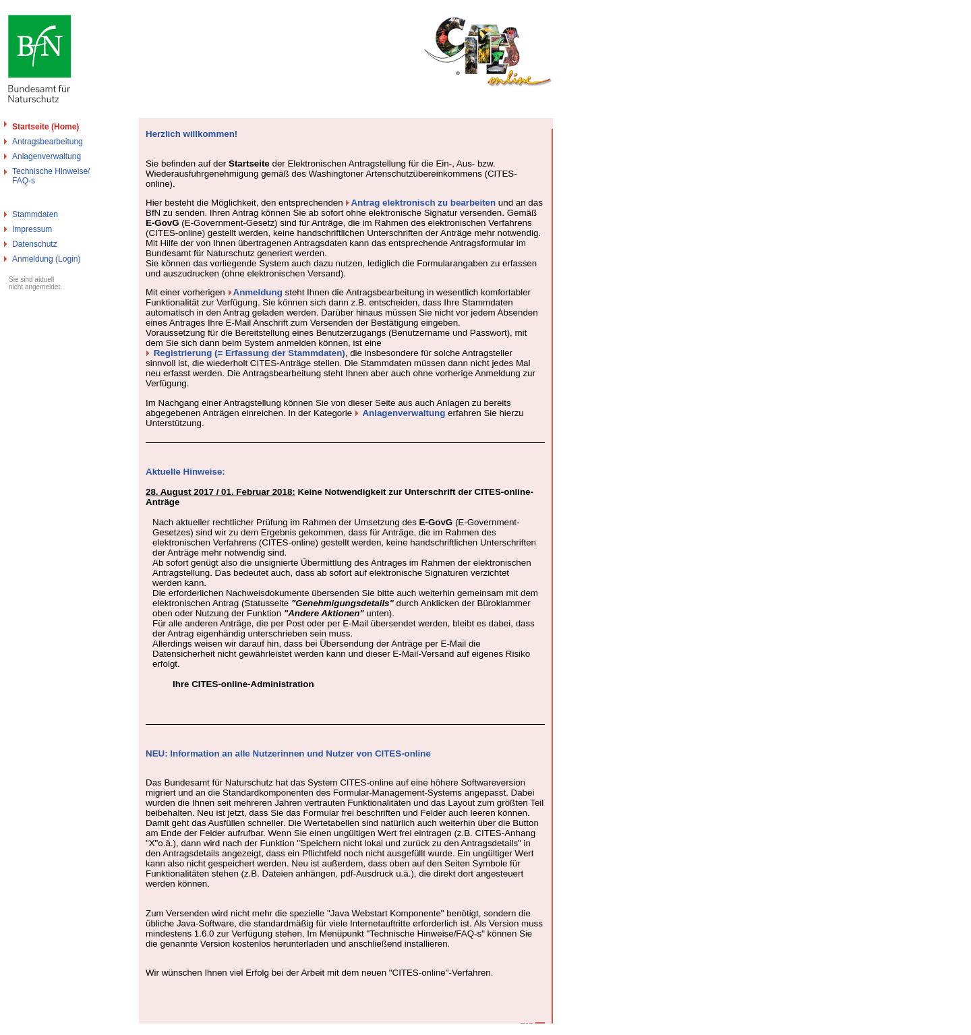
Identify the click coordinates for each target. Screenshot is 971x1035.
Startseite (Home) (45, 126)
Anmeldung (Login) (46, 259)
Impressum (32, 229)
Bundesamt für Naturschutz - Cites (62, 1030)
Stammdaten (35, 214)
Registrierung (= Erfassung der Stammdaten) (249, 353)
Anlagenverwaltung (46, 156)
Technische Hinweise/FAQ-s (51, 176)
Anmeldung (258, 292)
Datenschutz (34, 244)
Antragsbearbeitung (47, 141)
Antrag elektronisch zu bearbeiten (423, 203)
